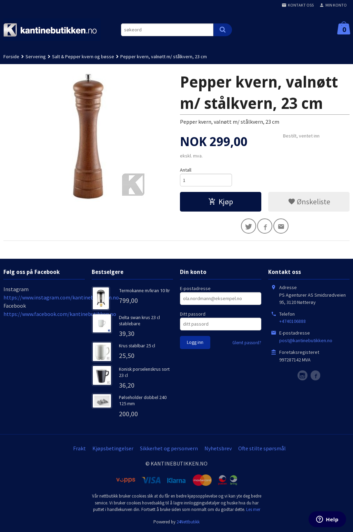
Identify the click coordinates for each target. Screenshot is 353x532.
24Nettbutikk (188, 522)
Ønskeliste (309, 201)
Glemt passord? (246, 343)
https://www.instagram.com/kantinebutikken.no (61, 297)
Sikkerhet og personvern (169, 448)
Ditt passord (192, 314)
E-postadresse (195, 288)
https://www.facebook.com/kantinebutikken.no (59, 313)
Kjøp (220, 201)
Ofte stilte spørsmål (262, 448)
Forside (11, 56)
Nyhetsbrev (218, 448)
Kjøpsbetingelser (112, 448)
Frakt (79, 448)
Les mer (253, 509)
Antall (185, 170)
